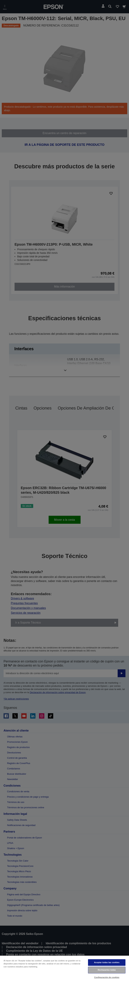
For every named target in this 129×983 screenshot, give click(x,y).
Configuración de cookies (106, 977)
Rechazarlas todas (107, 970)
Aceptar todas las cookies (106, 962)
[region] (64, 969)
